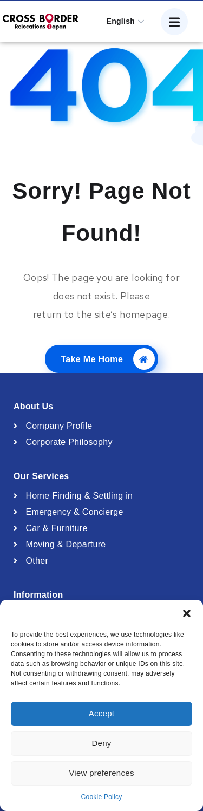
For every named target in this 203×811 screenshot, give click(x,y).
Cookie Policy (101, 797)
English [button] (121, 21)
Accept (102, 713)
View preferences (101, 772)
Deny (101, 743)
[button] (186, 613)
